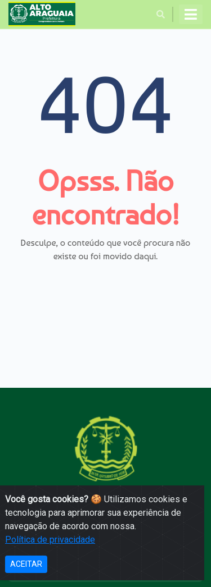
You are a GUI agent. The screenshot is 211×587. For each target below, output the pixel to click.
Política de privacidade (50, 539)
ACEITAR (26, 564)
